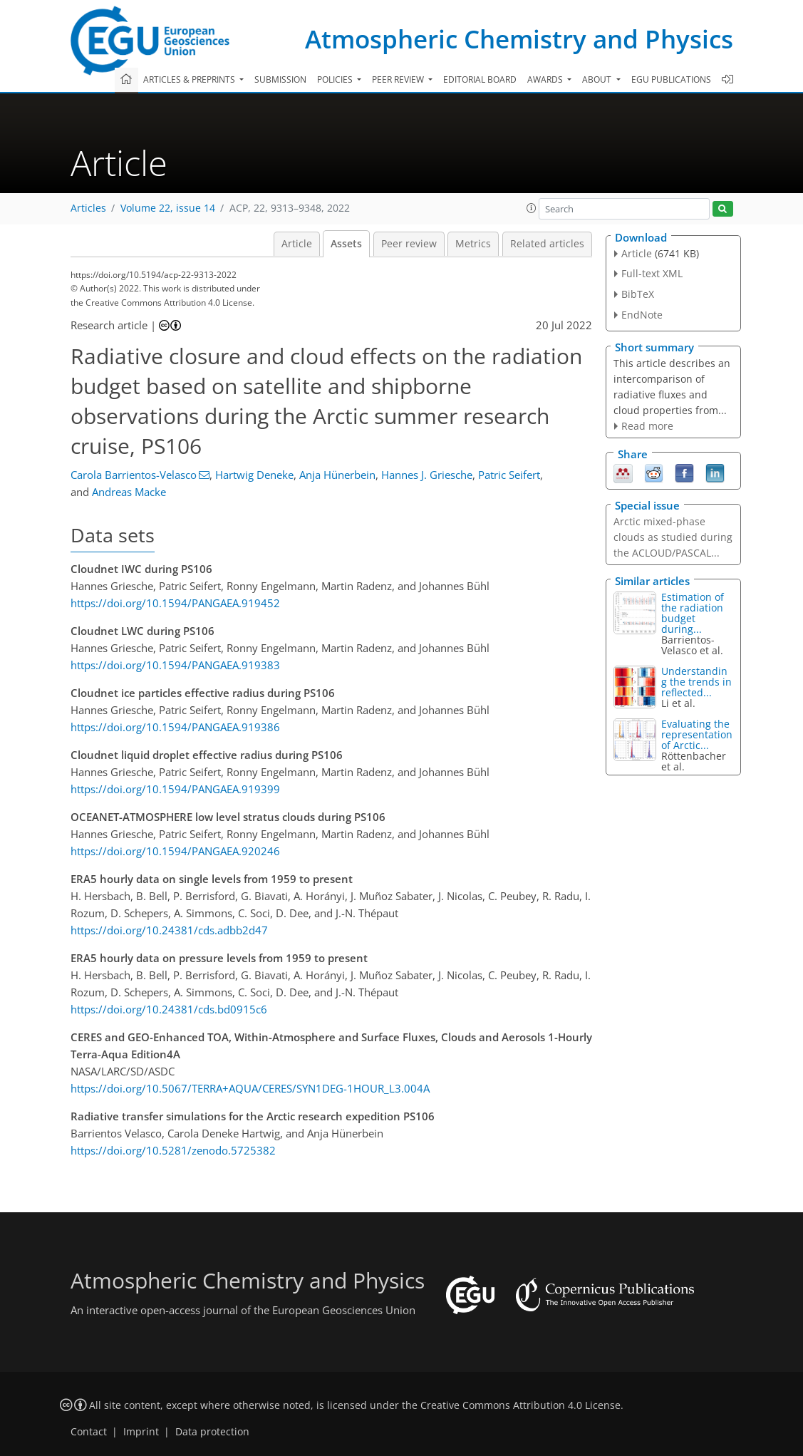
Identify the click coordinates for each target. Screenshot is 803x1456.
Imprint (141, 1431)
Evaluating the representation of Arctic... (696, 734)
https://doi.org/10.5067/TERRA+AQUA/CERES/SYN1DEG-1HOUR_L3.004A (250, 1088)
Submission (280, 79)
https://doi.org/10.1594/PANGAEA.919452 (175, 603)
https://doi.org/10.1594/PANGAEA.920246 (175, 851)
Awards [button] (546, 79)
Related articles (547, 243)
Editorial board (480, 79)
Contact (89, 1431)
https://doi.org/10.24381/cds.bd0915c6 (169, 1009)
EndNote (642, 314)
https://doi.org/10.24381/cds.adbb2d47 (169, 930)
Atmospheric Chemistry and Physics (519, 39)
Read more (647, 426)
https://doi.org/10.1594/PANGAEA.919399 (175, 789)
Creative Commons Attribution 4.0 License (520, 1405)
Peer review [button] (399, 79)
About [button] (597, 79)
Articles (88, 208)
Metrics (473, 243)
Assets (346, 243)
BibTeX (637, 294)
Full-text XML (652, 273)
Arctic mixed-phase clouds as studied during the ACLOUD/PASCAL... (672, 537)
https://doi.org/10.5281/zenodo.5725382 (173, 1150)
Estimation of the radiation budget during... (692, 613)
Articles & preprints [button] (190, 79)
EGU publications (671, 79)
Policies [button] (336, 79)
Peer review (409, 243)
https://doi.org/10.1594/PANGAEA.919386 (175, 727)
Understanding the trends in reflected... (696, 681)
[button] (532, 208)
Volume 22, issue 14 (167, 208)
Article (296, 243)
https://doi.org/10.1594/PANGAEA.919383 (175, 665)
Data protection (212, 1431)
